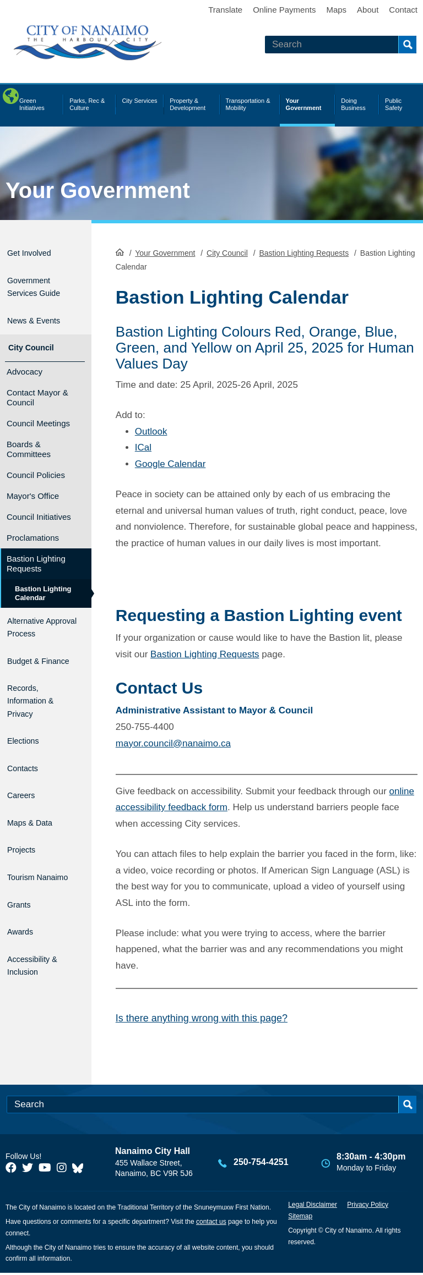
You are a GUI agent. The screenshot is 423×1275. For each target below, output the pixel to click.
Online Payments (284, 9)
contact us (211, 1223)
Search (407, 44)
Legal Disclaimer (312, 1206)
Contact (403, 9)
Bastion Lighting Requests (304, 252)
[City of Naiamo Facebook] (11, 1169)
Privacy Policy (367, 1206)
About (367, 9)
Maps (336, 9)
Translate (225, 9)
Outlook (151, 430)
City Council (227, 252)
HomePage (120, 251)
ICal (143, 446)
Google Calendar (170, 463)
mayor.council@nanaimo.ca (173, 742)
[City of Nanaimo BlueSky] (80, 1169)
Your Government (98, 190)
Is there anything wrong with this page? (202, 1017)
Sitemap (300, 1218)
